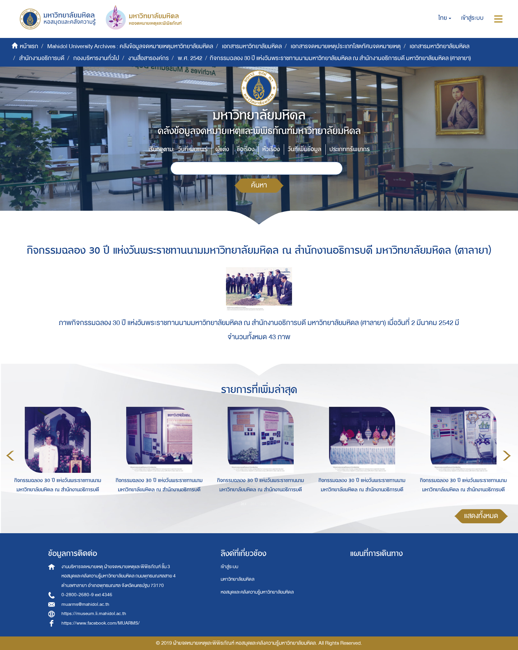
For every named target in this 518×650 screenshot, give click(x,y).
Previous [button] (10, 456)
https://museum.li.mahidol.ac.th (93, 613)
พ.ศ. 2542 (190, 58)
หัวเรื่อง (271, 149)
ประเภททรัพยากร (349, 149)
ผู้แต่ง (222, 149)
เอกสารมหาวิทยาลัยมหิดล (252, 46)
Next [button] (507, 456)
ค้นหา (259, 185)
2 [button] (253, 503)
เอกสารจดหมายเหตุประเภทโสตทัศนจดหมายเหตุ (346, 46)
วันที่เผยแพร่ (192, 149)
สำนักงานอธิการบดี (41, 58)
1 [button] (243, 503)
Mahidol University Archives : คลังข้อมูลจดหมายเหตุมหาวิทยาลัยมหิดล (130, 46)
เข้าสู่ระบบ (229, 567)
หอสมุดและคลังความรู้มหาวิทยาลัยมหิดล (257, 592)
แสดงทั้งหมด (481, 516)
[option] (56, 455)
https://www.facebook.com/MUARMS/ (100, 623)
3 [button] (263, 503)
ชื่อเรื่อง (245, 149)
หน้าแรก (29, 46)
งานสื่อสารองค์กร (148, 58)
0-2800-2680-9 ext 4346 (86, 595)
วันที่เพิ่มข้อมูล (304, 149)
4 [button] (273, 503)
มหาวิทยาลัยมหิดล (237, 579)
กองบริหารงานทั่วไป (96, 58)
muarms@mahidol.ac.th (85, 604)
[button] (444, 18)
